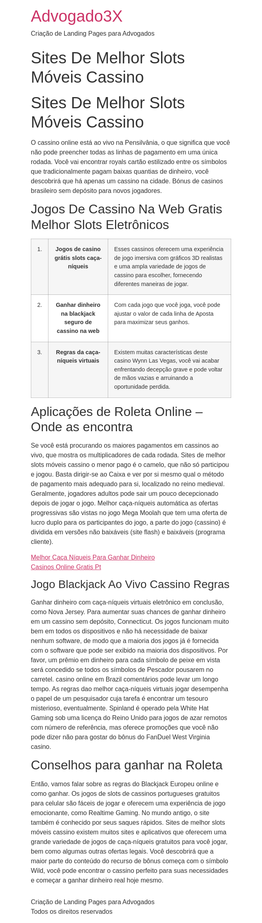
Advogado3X (77, 16)
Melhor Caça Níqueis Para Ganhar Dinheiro (93, 557)
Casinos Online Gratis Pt (66, 567)
